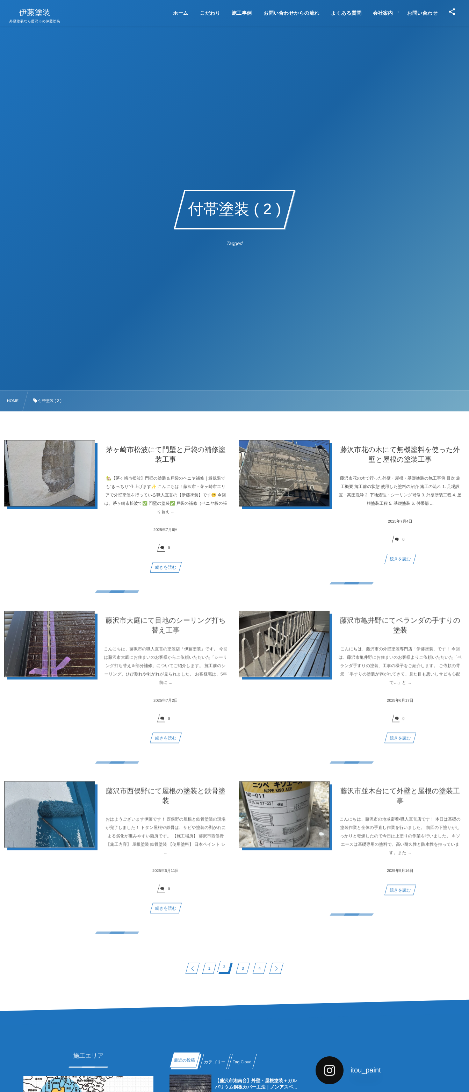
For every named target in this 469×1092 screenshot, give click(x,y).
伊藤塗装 (34, 12)
